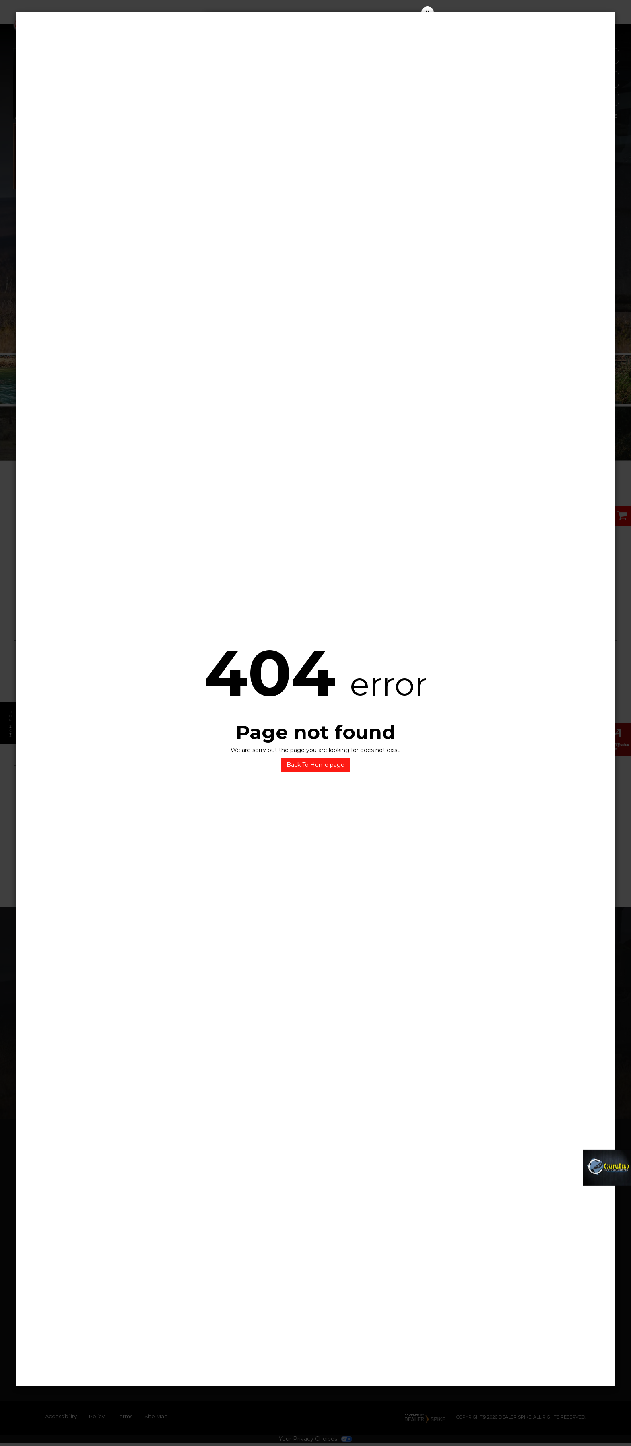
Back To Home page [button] (315, 764)
